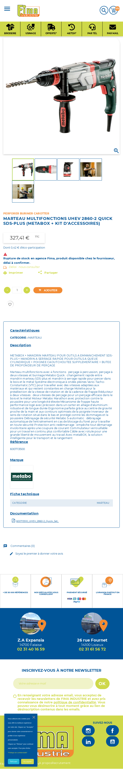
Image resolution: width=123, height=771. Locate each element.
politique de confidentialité (75, 702)
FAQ (3, 763)
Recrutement (61, 763)
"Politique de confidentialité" (17, 753)
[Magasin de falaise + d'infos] (31, 623)
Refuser (13, 761)
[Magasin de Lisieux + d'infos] (92, 623)
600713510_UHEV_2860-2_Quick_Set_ (37, 521)
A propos (45, 763)
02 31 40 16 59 (31, 649)
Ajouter (47, 290)
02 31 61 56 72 (92, 649)
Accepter (27, 761)
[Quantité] (17, 290)
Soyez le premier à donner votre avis (35, 554)
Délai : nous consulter (24, 267)
